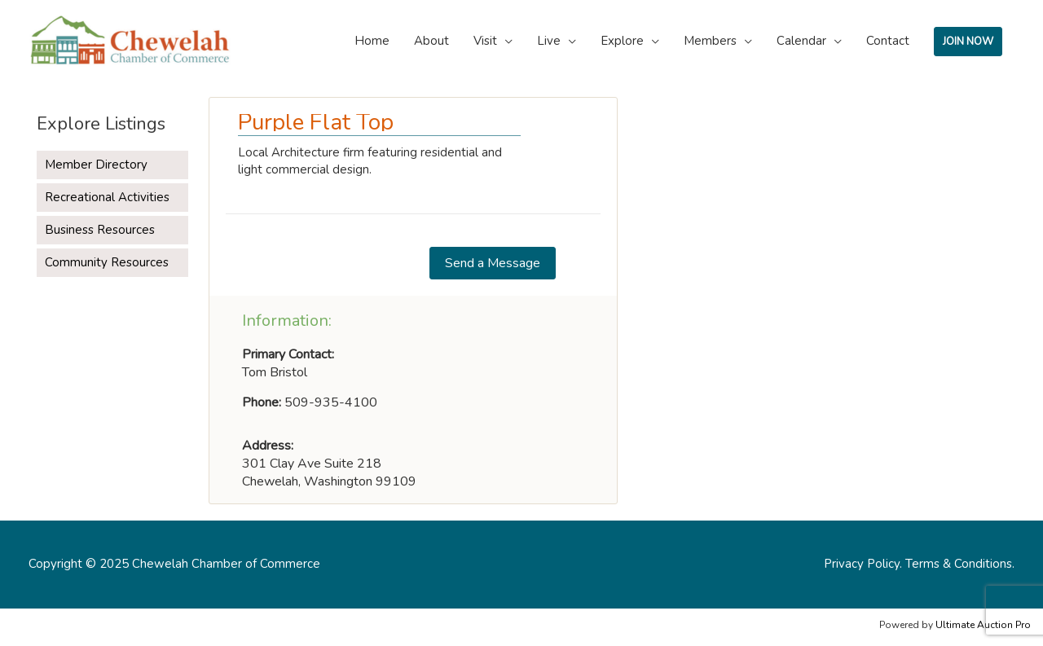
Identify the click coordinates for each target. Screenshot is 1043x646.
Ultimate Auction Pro (983, 624)
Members (710, 41)
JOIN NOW (968, 41)
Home (371, 41)
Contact (887, 41)
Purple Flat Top (316, 122)
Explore (622, 41)
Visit (485, 41)
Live (549, 41)
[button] (492, 263)
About (431, 41)
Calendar (801, 41)
